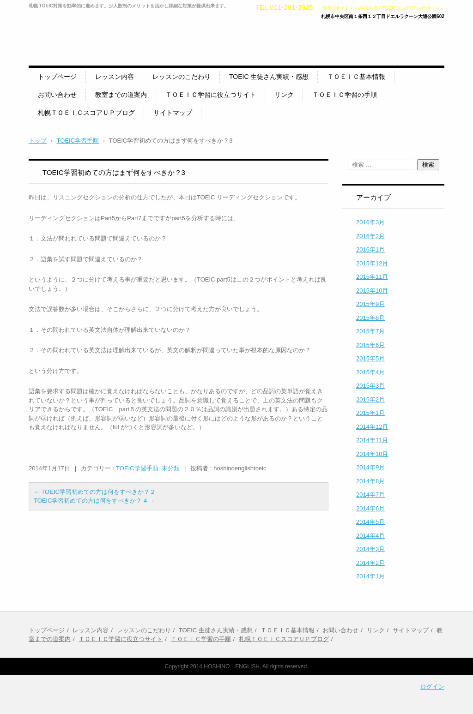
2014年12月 (372, 426)
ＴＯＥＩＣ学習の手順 (344, 94)
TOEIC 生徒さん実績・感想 (269, 76)
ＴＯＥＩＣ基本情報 (356, 76)
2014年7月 (370, 494)
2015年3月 (370, 385)
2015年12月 (372, 263)
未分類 (171, 468)
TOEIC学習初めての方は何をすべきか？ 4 (94, 500)
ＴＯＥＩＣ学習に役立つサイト (210, 94)
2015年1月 (370, 412)
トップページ (57, 76)
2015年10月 (372, 290)
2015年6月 (370, 345)
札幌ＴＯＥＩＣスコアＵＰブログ (86, 112)
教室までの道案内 (121, 94)
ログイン (432, 686)
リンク (284, 94)
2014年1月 (370, 576)
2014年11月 (372, 440)
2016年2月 (370, 236)
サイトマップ (172, 112)
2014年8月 (370, 481)
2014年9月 (370, 467)
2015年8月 (370, 317)
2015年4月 (370, 372)
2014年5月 (370, 521)
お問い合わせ (57, 94)
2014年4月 (370, 535)
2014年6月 (370, 508)
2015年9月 (370, 303)
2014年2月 (370, 562)
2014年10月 (372, 453)
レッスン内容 (114, 76)
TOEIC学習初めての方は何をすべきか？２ (95, 491)
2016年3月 (370, 222)
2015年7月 (370, 331)
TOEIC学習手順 (137, 468)
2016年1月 (370, 249)
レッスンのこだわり (181, 76)
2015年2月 (370, 399)
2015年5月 (370, 358)
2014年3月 (370, 549)
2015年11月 (372, 276)
